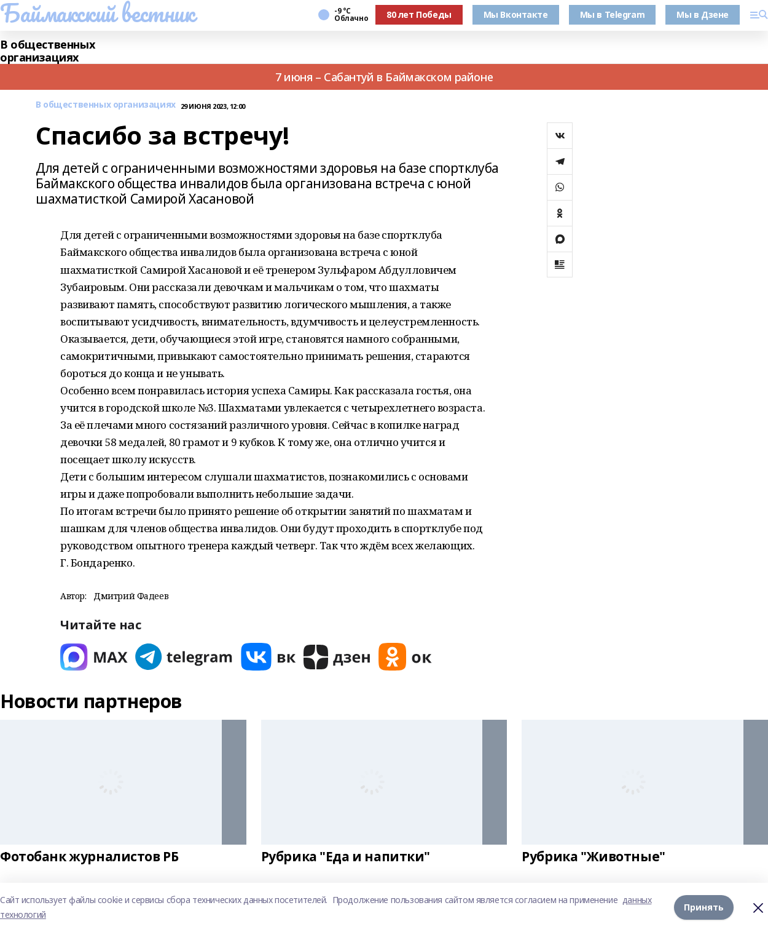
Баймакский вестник (97, 13)
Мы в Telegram (612, 14)
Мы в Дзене (702, 14)
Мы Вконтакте (516, 14)
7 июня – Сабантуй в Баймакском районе (384, 77)
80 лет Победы (419, 14)
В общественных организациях (47, 51)
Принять (704, 907)
